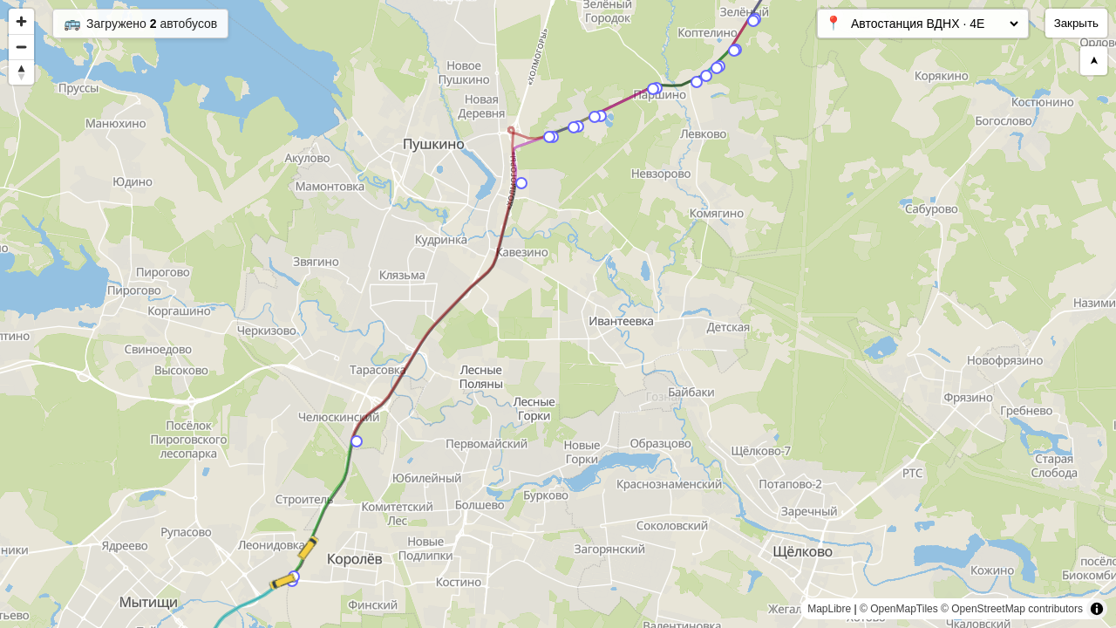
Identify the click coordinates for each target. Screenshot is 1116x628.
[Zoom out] (21, 46)
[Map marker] (521, 183)
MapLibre (829, 609)
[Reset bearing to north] (21, 72)
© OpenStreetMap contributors (1012, 609)
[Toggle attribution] (1096, 608)
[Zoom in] (21, 21)
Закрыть (1076, 23)
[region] (558, 314)
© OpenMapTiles (899, 609)
